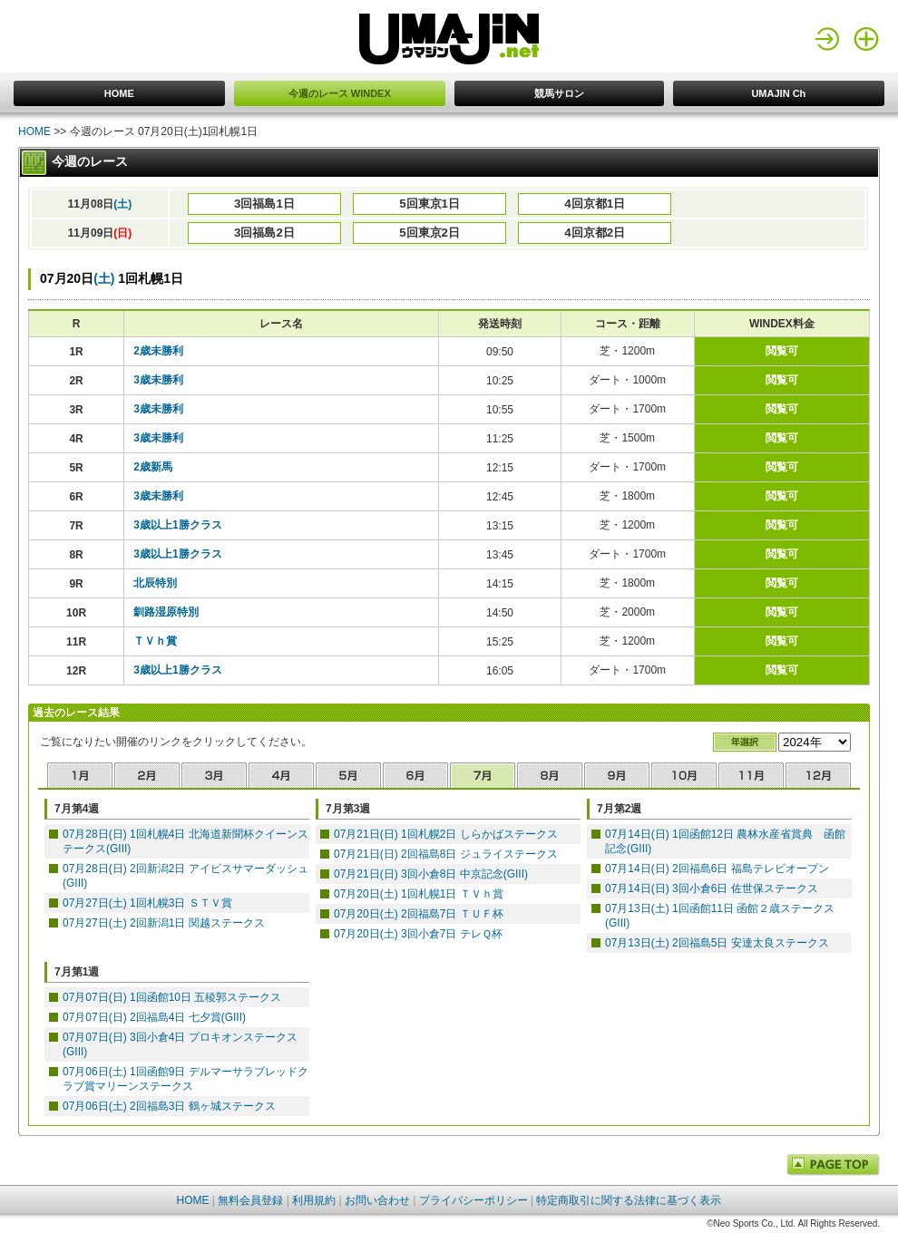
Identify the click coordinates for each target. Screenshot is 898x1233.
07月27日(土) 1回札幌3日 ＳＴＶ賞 (147, 903)
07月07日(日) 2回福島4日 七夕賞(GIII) (154, 1017)
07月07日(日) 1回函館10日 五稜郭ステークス (172, 997)
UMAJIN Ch (778, 93)
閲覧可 (782, 351)
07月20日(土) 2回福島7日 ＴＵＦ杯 (418, 914)
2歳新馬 (152, 467)
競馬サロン (559, 93)
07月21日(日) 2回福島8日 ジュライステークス (446, 854)
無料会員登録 (250, 1200)
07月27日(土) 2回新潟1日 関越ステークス (164, 923)
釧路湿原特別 (166, 612)
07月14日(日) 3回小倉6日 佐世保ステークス (711, 888)
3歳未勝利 (158, 380)
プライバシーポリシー (473, 1200)
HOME (119, 93)
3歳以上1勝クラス (177, 525)
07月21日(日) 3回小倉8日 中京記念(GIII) (431, 874)
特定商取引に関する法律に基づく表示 (628, 1200)
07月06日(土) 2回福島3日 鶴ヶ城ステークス (169, 1106)
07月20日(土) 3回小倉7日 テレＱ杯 (418, 933)
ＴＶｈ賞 (155, 641)
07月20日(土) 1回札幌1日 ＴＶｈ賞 (418, 894)
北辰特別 (155, 583)
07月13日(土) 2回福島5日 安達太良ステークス (717, 943)
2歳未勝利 (158, 351)
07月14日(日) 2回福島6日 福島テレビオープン (717, 868)
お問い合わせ (377, 1200)
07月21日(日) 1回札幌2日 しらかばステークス (446, 834)
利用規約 (314, 1200)
